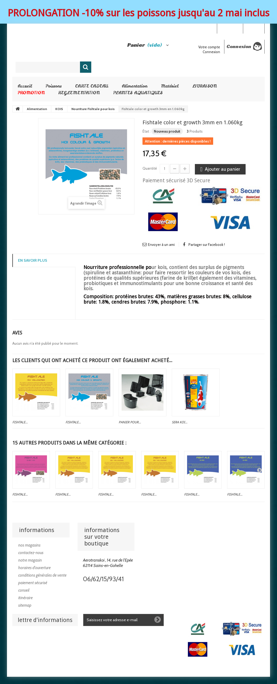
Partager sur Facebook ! (206, 244)
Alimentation (134, 86)
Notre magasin (30, 560)
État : (147, 131)
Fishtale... (20, 422)
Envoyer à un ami (161, 244)
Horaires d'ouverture (34, 567)
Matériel (169, 86)
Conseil (24, 590)
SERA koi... (179, 422)
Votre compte (209, 47)
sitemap (24, 605)
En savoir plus (32, 260)
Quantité (150, 168)
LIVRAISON (204, 86)
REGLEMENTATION (79, 93)
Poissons (53, 86)
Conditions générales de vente (42, 575)
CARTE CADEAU (91, 86)
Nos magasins (29, 545)
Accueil (25, 86)
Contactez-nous (30, 552)
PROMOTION (31, 93)
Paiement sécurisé (32, 582)
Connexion (253, 28)
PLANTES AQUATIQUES (138, 93)
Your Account (229, 28)
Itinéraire (25, 597)
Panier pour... (130, 422)
